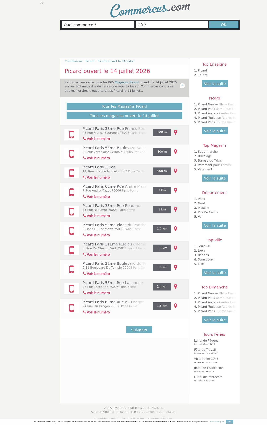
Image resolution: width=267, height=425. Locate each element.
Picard (202, 70)
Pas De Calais (208, 212)
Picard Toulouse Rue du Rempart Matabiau (229, 117)
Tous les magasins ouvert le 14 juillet (124, 116)
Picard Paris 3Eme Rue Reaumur (112, 205)
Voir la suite (215, 84)
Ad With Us (155, 408)
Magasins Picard (127, 82)
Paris (201, 199)
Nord (201, 203)
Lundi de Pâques (213, 342)
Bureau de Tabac (210, 160)
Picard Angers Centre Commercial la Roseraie (231, 113)
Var (200, 216)
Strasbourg (206, 259)
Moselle (203, 208)
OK (223, 24)
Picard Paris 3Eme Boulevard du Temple (119, 263)
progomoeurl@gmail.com (157, 412)
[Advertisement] (150, 45)
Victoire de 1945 (213, 360)
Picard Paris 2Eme (99, 167)
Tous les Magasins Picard (124, 106)
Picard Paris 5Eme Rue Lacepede (113, 282)
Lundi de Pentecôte (213, 378)
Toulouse (204, 246)
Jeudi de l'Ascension (213, 369)
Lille (201, 264)
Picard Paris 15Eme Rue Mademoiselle (226, 122)
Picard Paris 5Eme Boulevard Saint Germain (123, 148)
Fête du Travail (213, 351)
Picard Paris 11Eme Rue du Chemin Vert (119, 244)
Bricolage (205, 156)
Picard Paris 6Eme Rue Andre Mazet (115, 186)
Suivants (139, 330)
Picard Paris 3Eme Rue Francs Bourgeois (120, 128)
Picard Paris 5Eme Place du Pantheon (117, 225)
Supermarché (208, 151)
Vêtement (205, 169)
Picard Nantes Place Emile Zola (221, 104)
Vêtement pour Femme (215, 165)
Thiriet (202, 75)
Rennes (203, 255)
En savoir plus (217, 422)
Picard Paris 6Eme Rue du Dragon (113, 302)
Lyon (201, 250)
